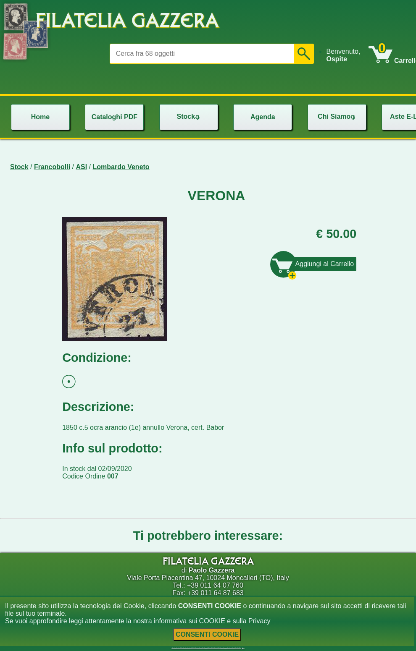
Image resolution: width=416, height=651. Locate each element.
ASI (81, 166)
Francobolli (52, 166)
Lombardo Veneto (121, 166)
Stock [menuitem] (189, 116)
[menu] (347, 55)
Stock (19, 166)
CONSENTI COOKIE (207, 634)
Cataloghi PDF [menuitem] (114, 116)
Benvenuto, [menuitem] (343, 55)
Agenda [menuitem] (262, 116)
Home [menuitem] (40, 116)
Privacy (259, 621)
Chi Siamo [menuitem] (337, 116)
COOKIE (212, 621)
